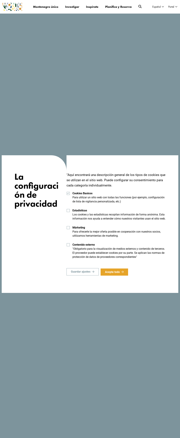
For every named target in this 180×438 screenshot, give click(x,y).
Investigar (72, 7)
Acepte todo (113, 272)
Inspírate (92, 7)
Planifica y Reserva (118, 7)
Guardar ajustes (80, 272)
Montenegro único (45, 7)
